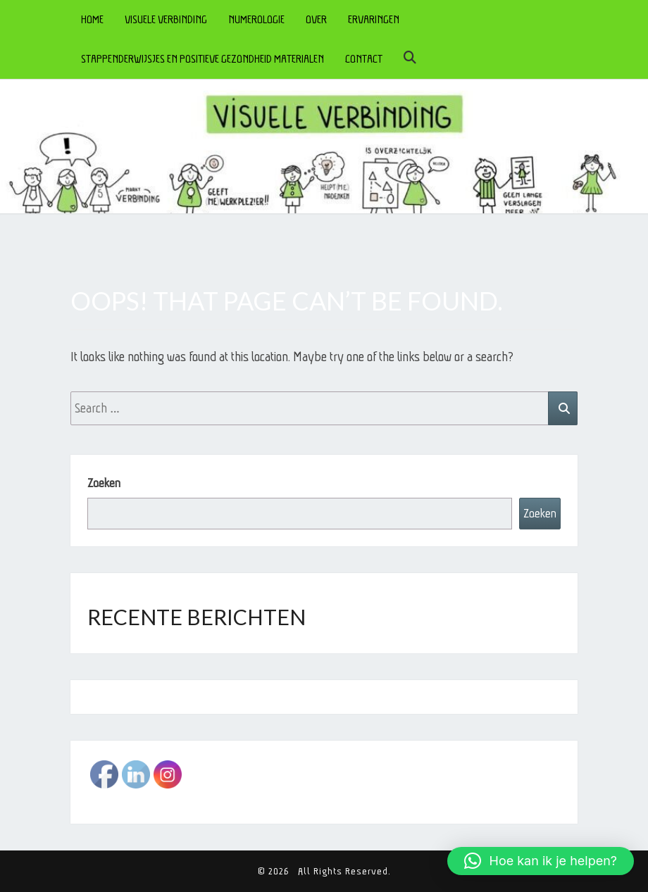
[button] (540, 861)
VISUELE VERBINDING (166, 19)
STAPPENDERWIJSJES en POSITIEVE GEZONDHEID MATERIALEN (202, 58)
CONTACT (363, 58)
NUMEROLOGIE (256, 19)
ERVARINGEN (373, 19)
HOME (92, 19)
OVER (316, 19)
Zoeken (103, 483)
